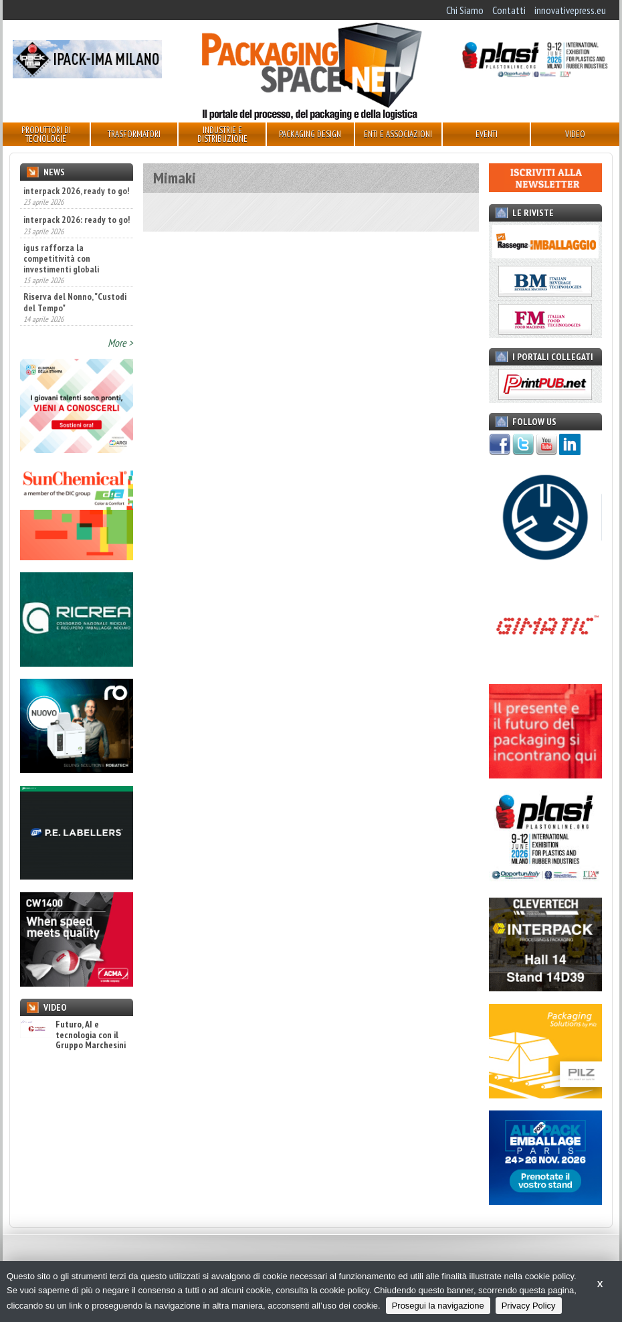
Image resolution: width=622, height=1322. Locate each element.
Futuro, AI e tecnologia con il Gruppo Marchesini (73, 1034)
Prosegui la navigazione (438, 1306)
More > (120, 342)
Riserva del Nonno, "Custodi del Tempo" (74, 302)
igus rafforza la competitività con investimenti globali (61, 258)
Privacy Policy (529, 1306)
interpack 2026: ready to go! (76, 219)
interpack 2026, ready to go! (76, 190)
